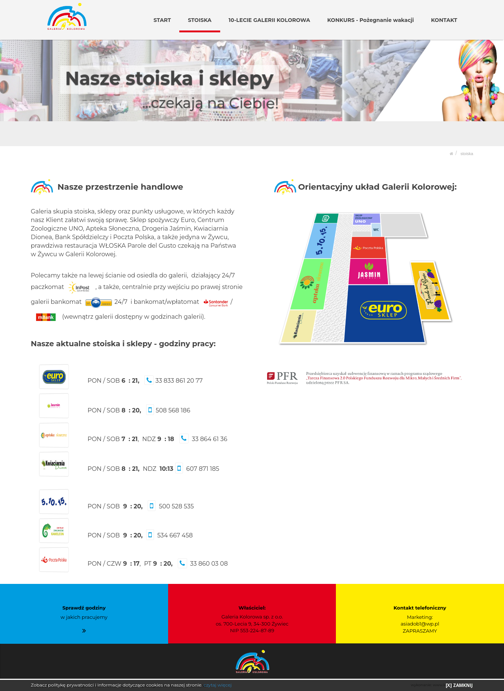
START (162, 20)
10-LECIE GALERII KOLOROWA (269, 20)
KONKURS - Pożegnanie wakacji (370, 20)
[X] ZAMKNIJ (459, 685)
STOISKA (200, 20)
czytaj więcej (217, 685)
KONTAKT (444, 20)
